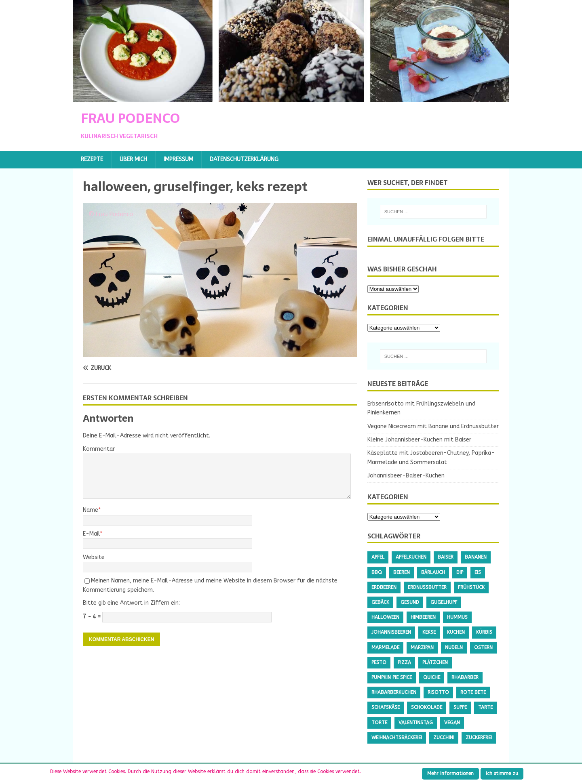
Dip (459, 572)
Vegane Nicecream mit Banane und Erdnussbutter (433, 426)
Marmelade (385, 647)
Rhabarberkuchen (393, 692)
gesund (410, 602)
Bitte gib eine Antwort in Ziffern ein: (131, 602)
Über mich (133, 159)
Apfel (377, 557)
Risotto (438, 692)
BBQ (376, 572)
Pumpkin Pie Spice (391, 677)
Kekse (429, 632)
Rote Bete (473, 692)
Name (90, 510)
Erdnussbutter (427, 587)
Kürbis (484, 632)
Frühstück (471, 587)
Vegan (452, 722)
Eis (477, 572)
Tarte (485, 707)
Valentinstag (416, 722)
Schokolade (426, 707)
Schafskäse (385, 707)
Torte (379, 722)
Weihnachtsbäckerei (396, 737)
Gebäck (380, 602)
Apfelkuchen (411, 557)
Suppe (460, 707)
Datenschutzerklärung (244, 159)
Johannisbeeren (391, 632)
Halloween (385, 617)
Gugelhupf (443, 602)
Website (94, 557)
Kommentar (99, 449)
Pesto (378, 662)
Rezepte (92, 159)
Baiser (445, 557)
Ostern (483, 647)
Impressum (178, 159)
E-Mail (91, 533)
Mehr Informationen (450, 773)
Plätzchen (435, 662)
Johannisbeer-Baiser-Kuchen (406, 475)
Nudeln (454, 647)
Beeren (401, 572)
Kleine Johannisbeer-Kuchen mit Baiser (419, 439)
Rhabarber (465, 677)
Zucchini (443, 737)
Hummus (457, 617)
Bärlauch (433, 572)
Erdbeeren (383, 587)
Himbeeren (423, 617)
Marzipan (422, 647)
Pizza (404, 662)
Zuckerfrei (479, 737)
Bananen (476, 557)
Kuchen (456, 632)
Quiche (431, 677)
